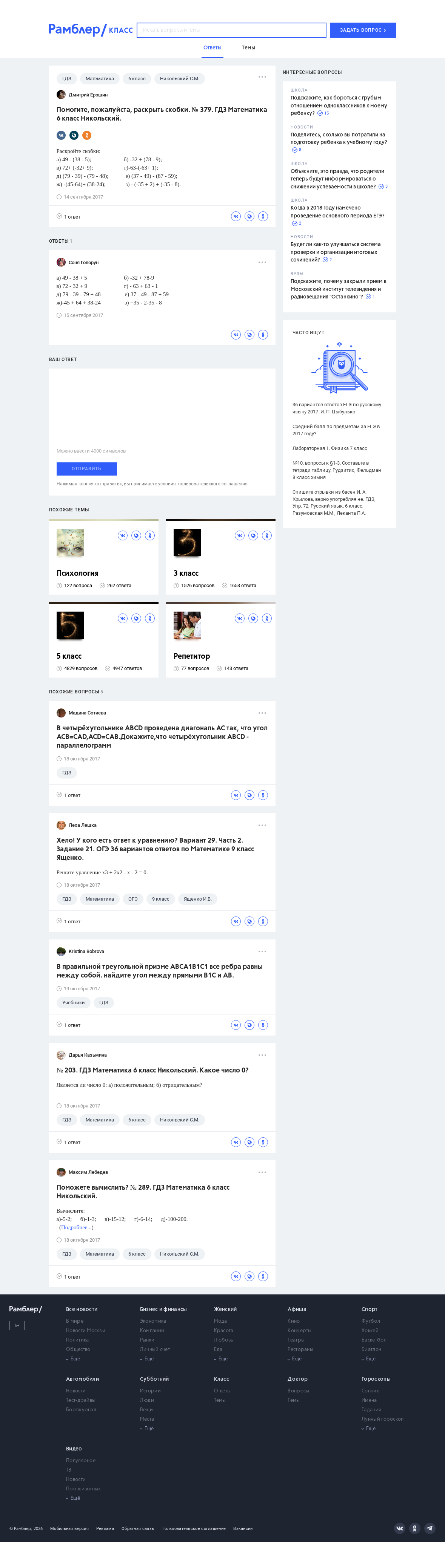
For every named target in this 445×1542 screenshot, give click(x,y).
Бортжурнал (81, 1409)
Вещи (146, 1409)
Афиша (297, 1309)
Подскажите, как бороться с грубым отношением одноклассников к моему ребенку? (339, 105)
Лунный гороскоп (383, 1419)
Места (147, 1419)
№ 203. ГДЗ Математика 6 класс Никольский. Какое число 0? (153, 1070)
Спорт (370, 1309)
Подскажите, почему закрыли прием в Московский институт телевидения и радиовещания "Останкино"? (338, 289)
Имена (369, 1400)
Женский (225, 1309)
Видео (74, 1449)
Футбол (371, 1321)
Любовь (223, 1340)
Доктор (298, 1379)
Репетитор (192, 657)
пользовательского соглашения (213, 483)
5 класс (69, 657)
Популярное (80, 1460)
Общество (78, 1349)
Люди (147, 1400)
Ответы (222, 1391)
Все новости (81, 1309)
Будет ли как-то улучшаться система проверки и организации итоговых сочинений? (336, 252)
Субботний (154, 1379)
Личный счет (155, 1349)
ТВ (69, 1470)
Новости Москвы (85, 1330)
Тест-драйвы (80, 1400)
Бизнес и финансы (163, 1309)
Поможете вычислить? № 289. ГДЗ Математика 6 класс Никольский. (143, 1192)
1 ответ (68, 216)
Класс (221, 1379)
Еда (218, 1349)
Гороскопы (376, 1379)
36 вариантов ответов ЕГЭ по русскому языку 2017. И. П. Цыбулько (337, 408)
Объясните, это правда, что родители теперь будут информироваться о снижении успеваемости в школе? (337, 179)
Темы (220, 1400)
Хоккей (370, 1330)
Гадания (371, 1409)
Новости (76, 1391)
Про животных (83, 1489)
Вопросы (298, 1391)
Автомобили (82, 1379)
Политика (77, 1340)
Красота (224, 1330)
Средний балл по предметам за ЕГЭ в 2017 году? (336, 430)
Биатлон (371, 1349)
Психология (78, 574)
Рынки (147, 1340)
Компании (152, 1330)
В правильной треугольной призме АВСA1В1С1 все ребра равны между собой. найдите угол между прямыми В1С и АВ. (160, 971)
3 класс (186, 574)
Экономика (153, 1321)
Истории (150, 1391)
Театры (296, 1340)
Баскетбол (374, 1340)
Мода (220, 1321)
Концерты (299, 1330)
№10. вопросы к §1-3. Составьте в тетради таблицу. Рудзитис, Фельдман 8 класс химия (337, 470)
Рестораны (300, 1349)
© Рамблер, (20, 1529)
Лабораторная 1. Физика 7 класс (330, 448)
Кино (294, 1321)
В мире (74, 1321)
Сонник (370, 1391)
